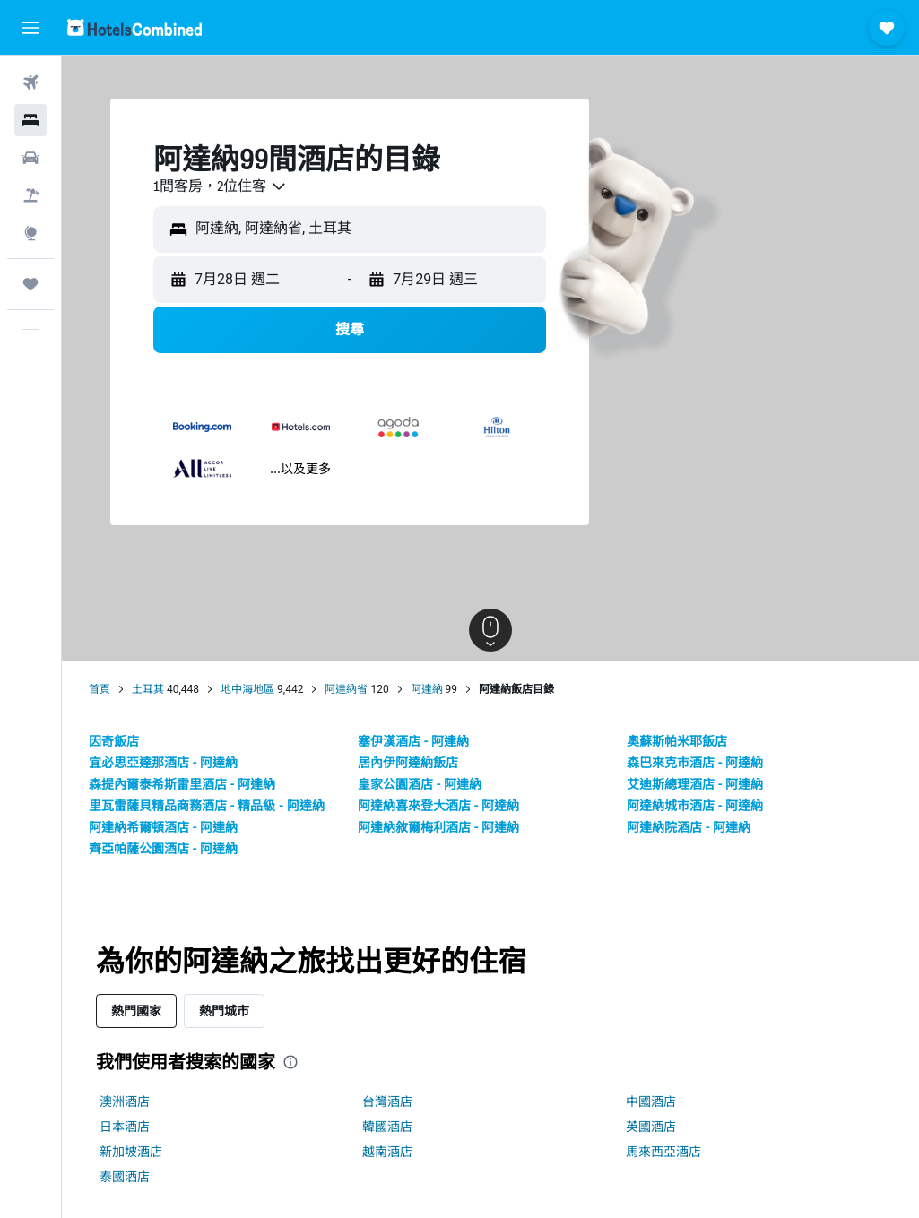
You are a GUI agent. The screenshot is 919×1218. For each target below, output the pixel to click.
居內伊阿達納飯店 (408, 763)
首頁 (99, 689)
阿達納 (427, 689)
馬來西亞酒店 (663, 1152)
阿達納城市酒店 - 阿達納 (695, 806)
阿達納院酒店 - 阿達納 (688, 827)
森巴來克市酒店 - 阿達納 (695, 763)
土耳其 (148, 689)
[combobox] (220, 186)
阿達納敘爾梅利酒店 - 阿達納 (438, 827)
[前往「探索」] (30, 233)
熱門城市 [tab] (224, 1010)
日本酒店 (125, 1126)
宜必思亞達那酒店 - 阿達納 (163, 763)
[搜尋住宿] (30, 120)
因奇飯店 (114, 741)
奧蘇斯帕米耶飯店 (677, 741)
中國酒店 (651, 1101)
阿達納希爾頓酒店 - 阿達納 (163, 827)
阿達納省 (346, 689)
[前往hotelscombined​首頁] (134, 27)
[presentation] (290, 1062)
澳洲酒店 (125, 1101)
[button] (30, 28)
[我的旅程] (30, 284)
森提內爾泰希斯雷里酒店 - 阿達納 (182, 784)
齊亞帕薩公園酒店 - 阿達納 (163, 849)
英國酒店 (651, 1126)
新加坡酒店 (131, 1152)
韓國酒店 (387, 1126)
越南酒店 (387, 1152)
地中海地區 (247, 689)
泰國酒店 (125, 1177)
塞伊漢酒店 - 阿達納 (413, 741)
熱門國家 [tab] (136, 1010)
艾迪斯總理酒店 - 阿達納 (695, 784)
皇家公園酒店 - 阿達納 (419, 784)
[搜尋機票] (30, 82)
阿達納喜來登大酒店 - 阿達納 (438, 806)
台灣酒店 (387, 1101)
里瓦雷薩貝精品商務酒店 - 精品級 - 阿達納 (207, 806)
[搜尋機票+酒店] (30, 195)
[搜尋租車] (30, 158)
